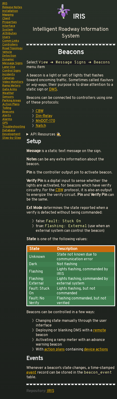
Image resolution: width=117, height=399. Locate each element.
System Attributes (9, 31)
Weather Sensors (8, 95)
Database (8, 130)
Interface (8, 26)
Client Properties (9, 20)
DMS (53, 89)
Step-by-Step (11, 138)
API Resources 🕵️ (45, 134)
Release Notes (12, 7)
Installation (10, 11)
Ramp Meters (11, 86)
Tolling (6, 108)
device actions (96, 349)
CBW (39, 111)
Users (6, 37)
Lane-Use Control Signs (11, 69)
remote (99, 330)
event (31, 372)
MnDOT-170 (45, 121)
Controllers (10, 45)
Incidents (8, 74)
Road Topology (12, 48)
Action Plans (11, 104)
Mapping (8, 15)
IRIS (4, 4)
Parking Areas (11, 101)
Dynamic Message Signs (12, 61)
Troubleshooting (13, 127)
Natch (41, 126)
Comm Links (10, 41)
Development (11, 134)
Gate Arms (9, 89)
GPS (5, 123)
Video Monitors (12, 82)
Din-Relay (44, 116)
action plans (54, 349)
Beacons (8, 112)
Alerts (6, 116)
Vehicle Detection (9, 54)
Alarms (7, 119)
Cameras (8, 78)
